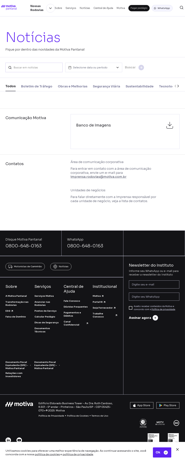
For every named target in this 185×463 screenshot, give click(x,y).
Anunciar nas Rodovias (42, 303)
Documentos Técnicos (42, 330)
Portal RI (99, 301)
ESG (9, 310)
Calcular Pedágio (44, 316)
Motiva (98, 295)
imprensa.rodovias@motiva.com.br (98, 177)
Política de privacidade (163, 309)
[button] (162, 8)
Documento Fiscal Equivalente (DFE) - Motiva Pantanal (18, 365)
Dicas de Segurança (46, 322)
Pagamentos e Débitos (72, 314)
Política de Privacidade (51, 415)
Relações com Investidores (13, 375)
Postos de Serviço (45, 310)
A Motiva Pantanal (16, 295)
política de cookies (47, 454)
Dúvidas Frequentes (76, 306)
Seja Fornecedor (104, 307)
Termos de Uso (99, 415)
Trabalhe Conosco (105, 315)
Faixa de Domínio (15, 316)
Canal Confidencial (76, 323)
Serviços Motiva (44, 295)
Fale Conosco (72, 300)
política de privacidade (77, 454)
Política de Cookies (78, 415)
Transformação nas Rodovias (16, 303)
